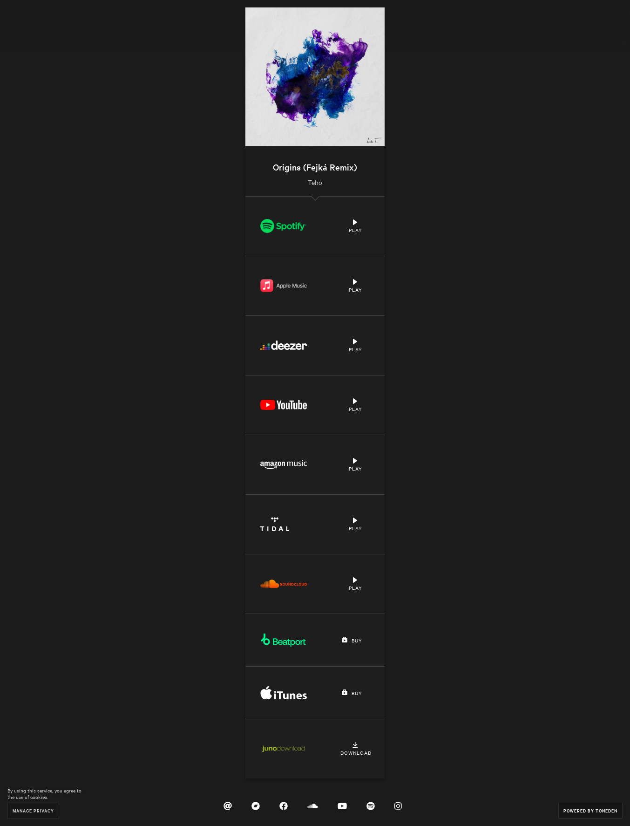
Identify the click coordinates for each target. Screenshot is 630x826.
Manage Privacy (33, 810)
